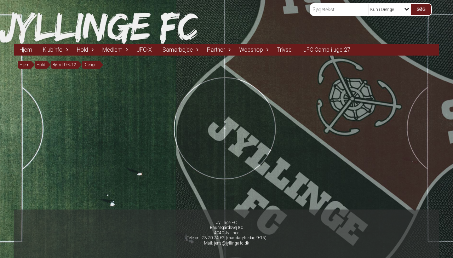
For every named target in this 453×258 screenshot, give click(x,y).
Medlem (114, 49)
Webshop (252, 49)
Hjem (25, 49)
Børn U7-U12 (64, 64)
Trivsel (285, 49)
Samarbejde (179, 49)
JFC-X (144, 49)
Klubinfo (54, 49)
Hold (84, 49)
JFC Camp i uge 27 (326, 49)
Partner (218, 49)
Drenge (90, 64)
